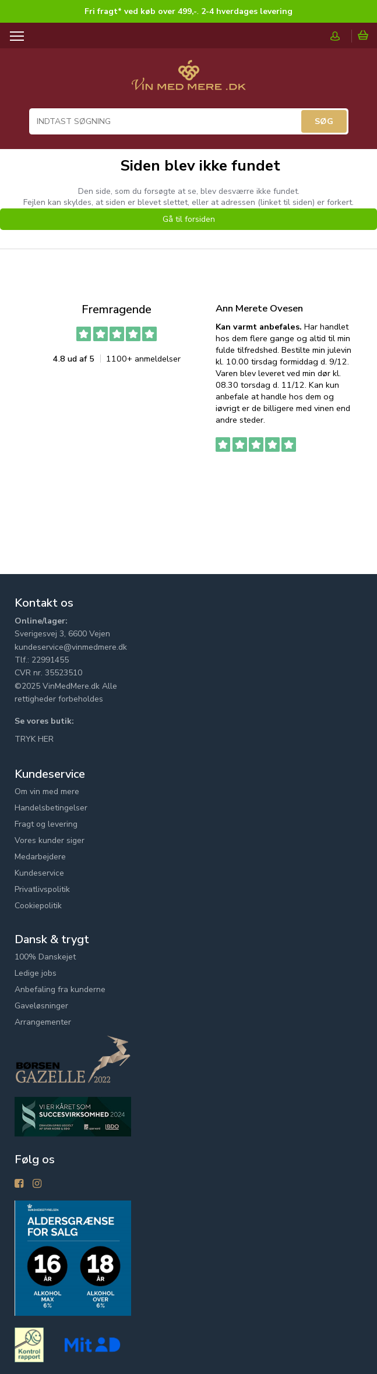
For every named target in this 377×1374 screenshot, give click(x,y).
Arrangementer (43, 1022)
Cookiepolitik (38, 905)
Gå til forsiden (189, 219)
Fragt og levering (46, 824)
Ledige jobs (36, 973)
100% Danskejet (45, 956)
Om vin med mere (47, 791)
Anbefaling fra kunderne (60, 989)
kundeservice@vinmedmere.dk (71, 647)
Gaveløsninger (41, 1005)
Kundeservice (39, 873)
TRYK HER (34, 739)
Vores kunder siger (49, 840)
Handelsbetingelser (51, 807)
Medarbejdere (40, 856)
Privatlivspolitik (42, 889)
